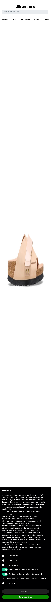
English (48, 1)
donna (5, 20)
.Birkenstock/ (25, 7)
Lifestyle (25, 20)
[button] (48, 491)
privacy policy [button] (7, 500)
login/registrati (5, 1)
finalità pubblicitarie (9, 526)
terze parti (38, 512)
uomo (14, 20)
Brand (37, 20)
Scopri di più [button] (25, 591)
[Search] (25, 12)
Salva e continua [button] (25, 597)
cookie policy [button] (6, 509)
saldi (46, 20)
